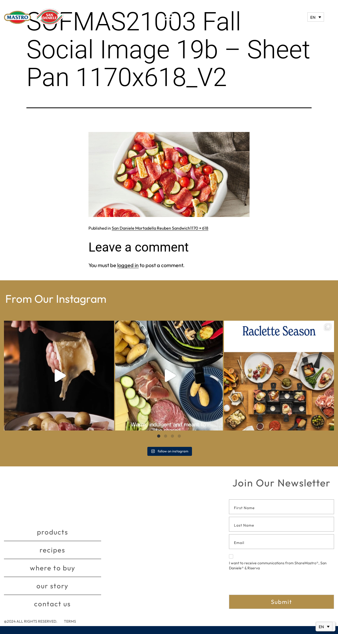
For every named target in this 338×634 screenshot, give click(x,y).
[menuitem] (315, 17)
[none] (315, 17)
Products (52, 532)
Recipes (52, 550)
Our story (52, 585)
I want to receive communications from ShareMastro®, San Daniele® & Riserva (278, 562)
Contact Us (52, 603)
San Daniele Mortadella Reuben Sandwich (151, 228)
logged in (128, 265)
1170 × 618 (199, 228)
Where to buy (52, 568)
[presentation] (269, 584)
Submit (281, 601)
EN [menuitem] (313, 17)
